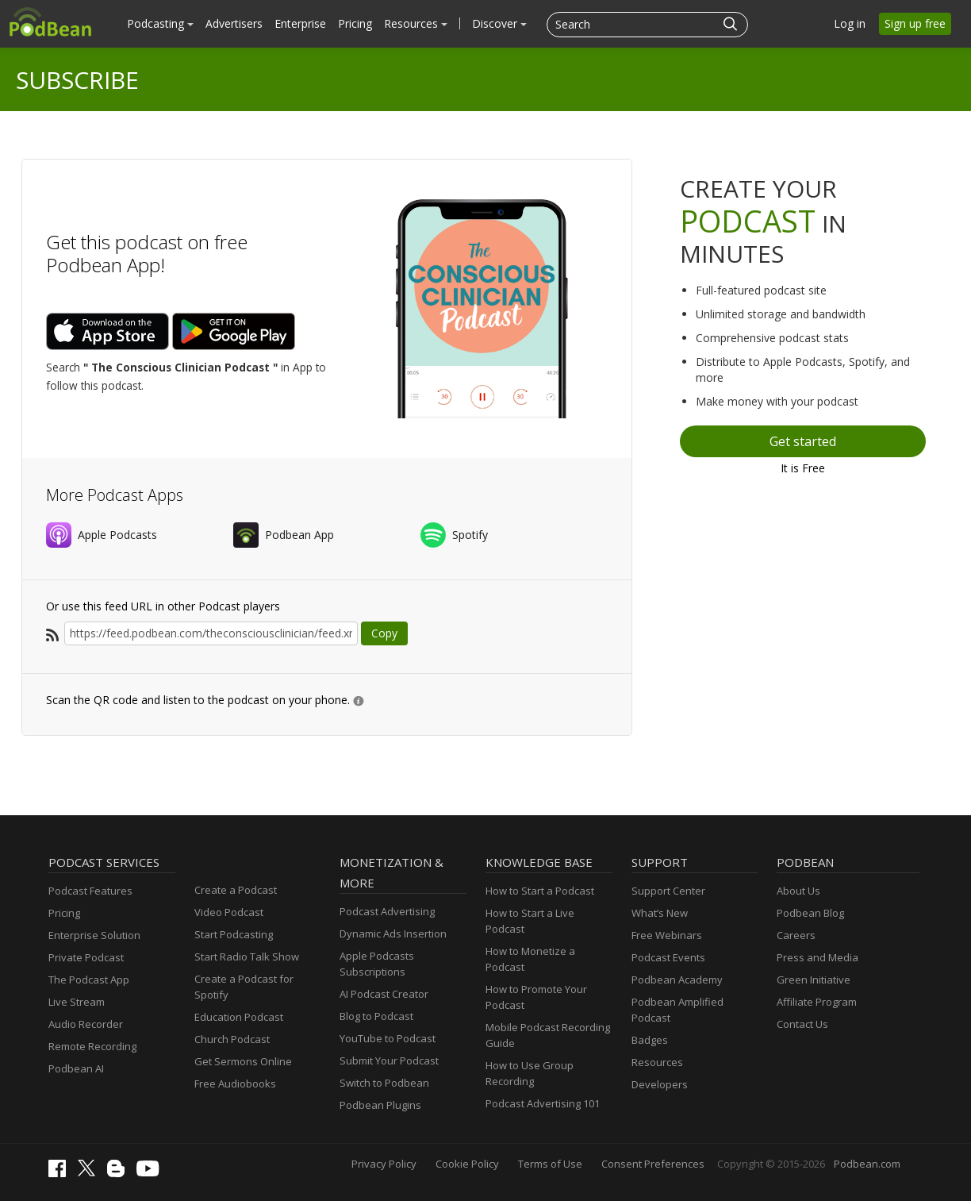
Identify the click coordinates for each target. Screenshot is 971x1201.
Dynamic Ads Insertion (393, 933)
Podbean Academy (677, 979)
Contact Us (802, 1024)
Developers (659, 1084)
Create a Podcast (235, 890)
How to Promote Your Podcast (536, 997)
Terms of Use (550, 1164)
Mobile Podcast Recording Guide (548, 1035)
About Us (798, 890)
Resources (415, 23)
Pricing (355, 23)
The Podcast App (88, 979)
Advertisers (234, 23)
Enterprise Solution (94, 935)
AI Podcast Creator (384, 994)
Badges (649, 1040)
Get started (803, 441)
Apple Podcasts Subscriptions (377, 964)
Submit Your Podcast (389, 1060)
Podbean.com (867, 1164)
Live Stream (76, 1002)
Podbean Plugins (380, 1105)
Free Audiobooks (235, 1083)
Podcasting (160, 23)
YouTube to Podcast (388, 1038)
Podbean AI (76, 1068)
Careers (796, 935)
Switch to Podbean (384, 1083)
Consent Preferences (652, 1164)
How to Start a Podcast (540, 890)
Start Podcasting (233, 934)
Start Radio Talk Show (246, 956)
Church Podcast (232, 1039)
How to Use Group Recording (530, 1073)
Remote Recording (92, 1046)
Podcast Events (668, 957)
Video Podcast (228, 912)
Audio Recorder (85, 1024)
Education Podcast (238, 1017)
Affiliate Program (817, 1002)
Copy (384, 633)
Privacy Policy (383, 1164)
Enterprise (300, 23)
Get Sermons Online (243, 1061)
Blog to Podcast (376, 1016)
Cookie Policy (467, 1164)
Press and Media (817, 957)
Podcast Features (90, 890)
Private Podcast (86, 957)
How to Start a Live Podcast (530, 921)
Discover (499, 23)
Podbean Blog (810, 913)
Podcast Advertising (387, 911)
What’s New (659, 913)
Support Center (668, 890)
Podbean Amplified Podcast (677, 1010)
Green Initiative (813, 979)
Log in (849, 23)
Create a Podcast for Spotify (244, 987)
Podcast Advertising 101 (543, 1103)
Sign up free (915, 23)
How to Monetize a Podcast (530, 959)
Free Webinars (666, 935)
